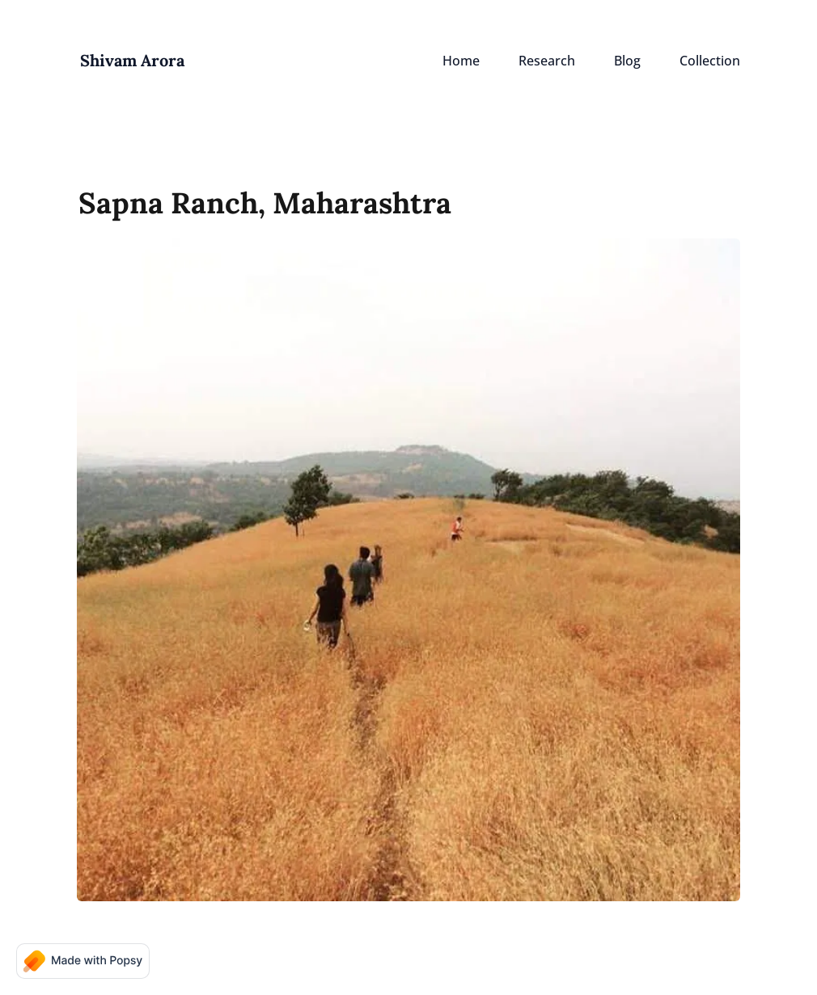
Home (461, 61)
